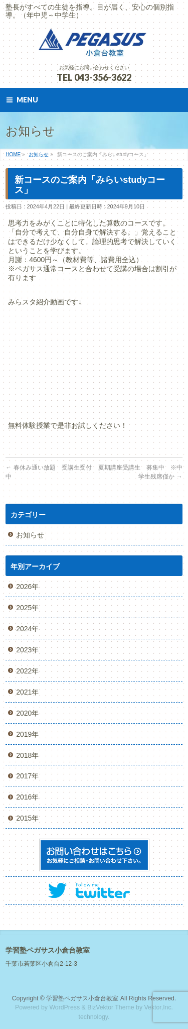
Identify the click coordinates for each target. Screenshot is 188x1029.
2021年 (27, 692)
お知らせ (30, 535)
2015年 (27, 818)
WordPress (64, 1007)
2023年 (27, 650)
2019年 (27, 734)
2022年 (27, 671)
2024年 (27, 629)
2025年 (27, 608)
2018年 (27, 755)
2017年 (27, 776)
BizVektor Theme (110, 1007)
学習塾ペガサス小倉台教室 (82, 998)
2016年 (27, 797)
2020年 (27, 713)
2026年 (27, 587)
